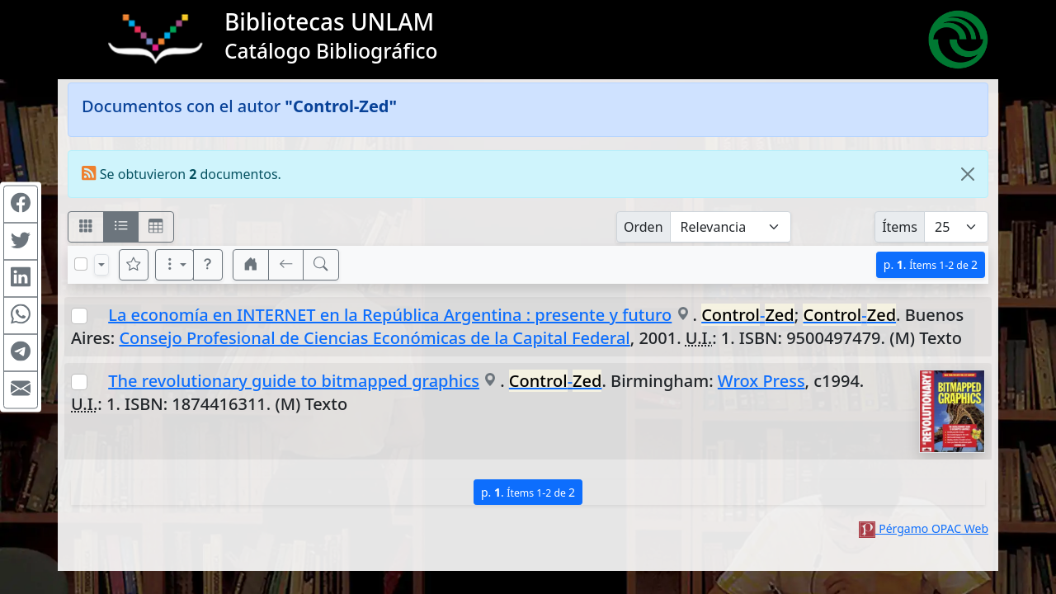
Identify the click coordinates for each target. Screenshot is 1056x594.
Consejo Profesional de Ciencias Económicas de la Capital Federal (374, 338)
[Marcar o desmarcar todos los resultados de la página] (80, 264)
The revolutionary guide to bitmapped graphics (293, 381)
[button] (208, 264)
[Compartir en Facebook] (20, 205)
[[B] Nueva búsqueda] (321, 264)
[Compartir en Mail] (20, 390)
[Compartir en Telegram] (20, 353)
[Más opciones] (175, 264)
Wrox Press (761, 381)
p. (931, 264)
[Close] (968, 174)
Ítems (899, 227)
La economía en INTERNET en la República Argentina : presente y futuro (390, 315)
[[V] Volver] (286, 264)
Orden (643, 227)
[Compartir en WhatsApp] (20, 316)
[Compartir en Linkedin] (20, 279)
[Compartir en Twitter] (20, 242)
